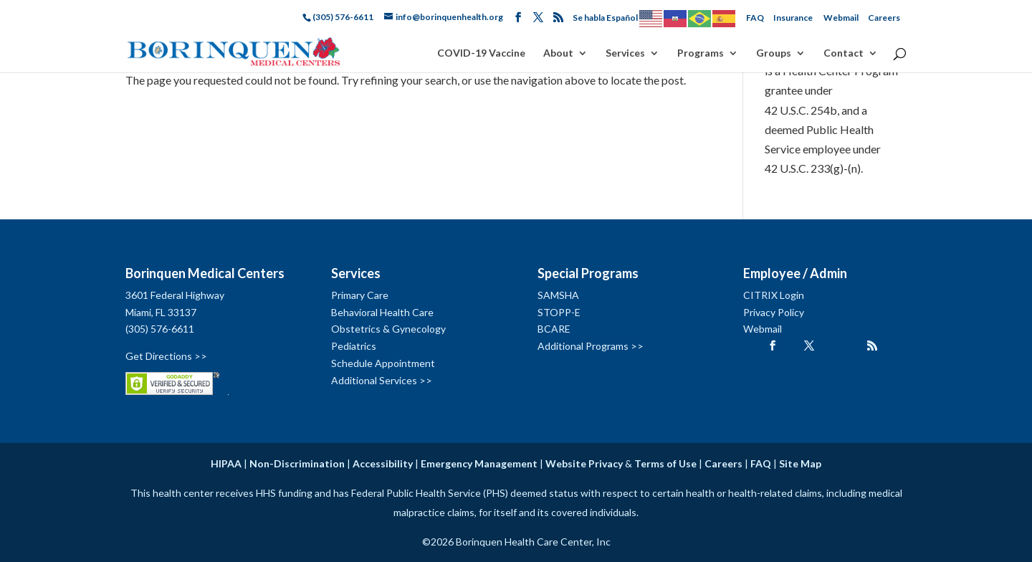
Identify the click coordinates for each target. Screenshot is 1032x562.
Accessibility (383, 463)
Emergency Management (479, 463)
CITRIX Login (773, 295)
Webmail (841, 17)
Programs (700, 53)
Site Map (800, 463)
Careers (884, 17)
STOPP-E (559, 312)
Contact (843, 53)
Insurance (793, 17)
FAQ (755, 17)
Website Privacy (584, 463)
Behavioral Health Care (382, 312)
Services (625, 53)
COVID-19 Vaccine (481, 53)
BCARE (554, 329)
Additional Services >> (381, 380)
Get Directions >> (166, 356)
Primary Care (359, 295)
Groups (773, 53)
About (558, 53)
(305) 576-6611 (159, 329)
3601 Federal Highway (174, 295)
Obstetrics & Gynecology (388, 329)
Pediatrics (353, 346)
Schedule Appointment (383, 363)
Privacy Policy (773, 312)
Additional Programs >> (591, 346)
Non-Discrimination (297, 463)
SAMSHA (558, 295)
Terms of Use (665, 463)
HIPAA (226, 463)
